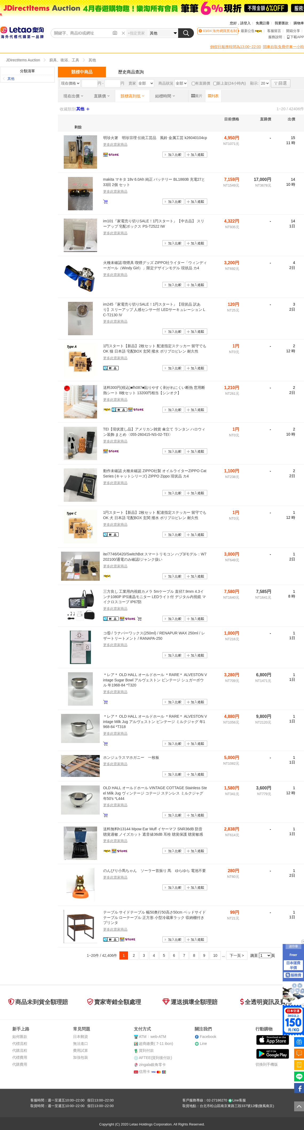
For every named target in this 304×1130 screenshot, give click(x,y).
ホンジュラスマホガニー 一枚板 (131, 757)
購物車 (299, 23)
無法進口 (80, 1043)
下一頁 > (237, 955)
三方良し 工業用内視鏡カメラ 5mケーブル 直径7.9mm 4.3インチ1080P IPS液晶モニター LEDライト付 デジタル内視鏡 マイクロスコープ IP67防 (154, 596)
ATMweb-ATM (152, 1036)
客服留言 (274, 31)
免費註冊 (263, 23)
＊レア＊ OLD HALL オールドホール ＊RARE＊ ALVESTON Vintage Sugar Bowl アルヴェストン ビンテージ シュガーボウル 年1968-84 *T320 (155, 680)
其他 (92, 60)
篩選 (280, 83)
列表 (213, 96)
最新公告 (251, 31)
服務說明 (275, 37)
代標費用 (19, 1057)
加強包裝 (80, 1057)
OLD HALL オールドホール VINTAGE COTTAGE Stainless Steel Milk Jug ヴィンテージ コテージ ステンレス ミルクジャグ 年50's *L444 (155, 793)
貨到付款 (146, 1050)
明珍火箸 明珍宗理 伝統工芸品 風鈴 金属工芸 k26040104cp (155, 138)
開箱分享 (293, 31)
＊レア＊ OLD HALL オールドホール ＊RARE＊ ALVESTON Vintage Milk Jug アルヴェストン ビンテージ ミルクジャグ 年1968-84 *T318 (155, 721)
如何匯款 (19, 1036)
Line (203, 1043)
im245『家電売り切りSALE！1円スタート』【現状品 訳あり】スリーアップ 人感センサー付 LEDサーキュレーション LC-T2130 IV (154, 309)
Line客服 (237, 1100)
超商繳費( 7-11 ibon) (156, 1043)
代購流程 (19, 1050)
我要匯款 (282, 23)
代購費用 (19, 1064)
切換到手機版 (266, 1064)
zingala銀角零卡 (152, 1064)
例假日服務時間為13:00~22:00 (235, 47)
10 (215, 955)
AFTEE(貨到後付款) (155, 1058)
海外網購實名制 (224, 31)
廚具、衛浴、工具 (64, 60)
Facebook (208, 1036)
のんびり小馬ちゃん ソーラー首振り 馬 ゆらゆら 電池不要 (154, 870)
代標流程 (19, 1043)
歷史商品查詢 (131, 72)
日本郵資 (80, 1036)
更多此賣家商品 (115, 145)
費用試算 (80, 1050)
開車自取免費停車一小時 (283, 47)
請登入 (245, 23)
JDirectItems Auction (23, 60)
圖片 (196, 96)
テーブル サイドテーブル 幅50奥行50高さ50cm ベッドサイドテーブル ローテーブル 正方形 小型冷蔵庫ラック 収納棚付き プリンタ (154, 917)
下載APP (295, 37)
